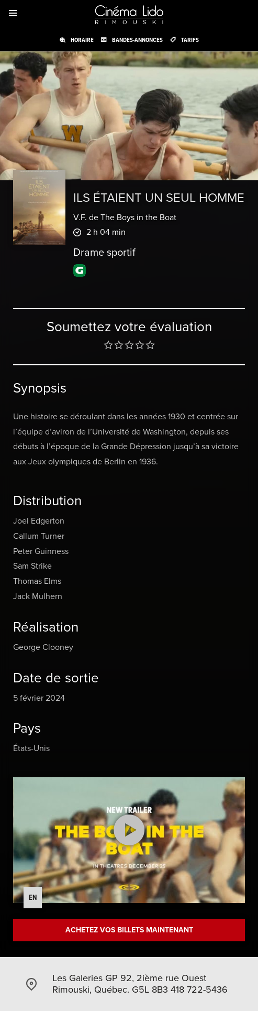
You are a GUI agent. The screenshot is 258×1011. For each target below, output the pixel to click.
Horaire (82, 40)
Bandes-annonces (137, 40)
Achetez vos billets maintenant (129, 930)
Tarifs (190, 40)
